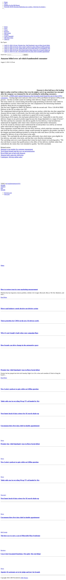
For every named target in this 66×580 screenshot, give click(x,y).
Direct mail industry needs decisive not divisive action (19, 308)
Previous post (8, 193)
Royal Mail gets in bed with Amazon (13, 153)
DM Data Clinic (8, 38)
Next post (7, 194)
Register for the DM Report (12, 5)
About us (6, 39)
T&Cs (6, 3)
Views (6, 30)
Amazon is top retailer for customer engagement (17, 149)
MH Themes (24, 578)
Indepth (6, 34)
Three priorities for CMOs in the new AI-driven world (20, 321)
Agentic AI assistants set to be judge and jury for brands (20, 572)
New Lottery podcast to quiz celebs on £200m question (20, 389)
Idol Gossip (7, 33)
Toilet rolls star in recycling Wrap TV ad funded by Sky (20, 401)
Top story (3, 495)
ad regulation (9, 183)
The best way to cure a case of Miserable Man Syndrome (20, 536)
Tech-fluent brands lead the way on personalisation (18, 151)
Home (6, 2)
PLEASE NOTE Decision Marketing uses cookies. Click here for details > (25, 7)
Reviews (6, 31)
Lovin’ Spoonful (8, 36)
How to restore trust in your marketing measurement (19, 289)
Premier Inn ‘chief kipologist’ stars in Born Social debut (20, 370)
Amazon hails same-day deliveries (12, 155)
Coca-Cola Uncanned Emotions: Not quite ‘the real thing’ (21, 554)
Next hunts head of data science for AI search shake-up (20, 413)
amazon (15, 183)
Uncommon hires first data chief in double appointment (20, 426)
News (5, 28)
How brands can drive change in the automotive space (19, 345)
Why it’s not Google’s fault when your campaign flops (19, 333)
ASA (19, 183)
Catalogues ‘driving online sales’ (12, 157)
